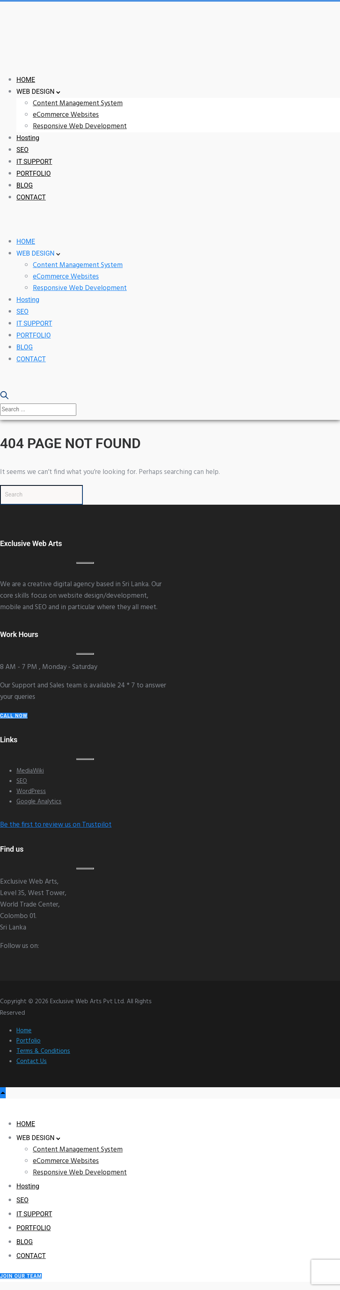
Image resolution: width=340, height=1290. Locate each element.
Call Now (13, 716)
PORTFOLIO (33, 173)
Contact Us (31, 1061)
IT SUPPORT (34, 162)
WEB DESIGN (35, 91)
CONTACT (31, 197)
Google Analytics (39, 802)
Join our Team (21, 1276)
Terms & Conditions (43, 1051)
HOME (25, 80)
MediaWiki (30, 771)
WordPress (31, 791)
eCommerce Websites (66, 114)
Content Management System (78, 103)
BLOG (24, 185)
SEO (22, 150)
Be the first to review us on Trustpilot (56, 824)
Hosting (27, 138)
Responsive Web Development (80, 126)
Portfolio (28, 1041)
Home (24, 1031)
